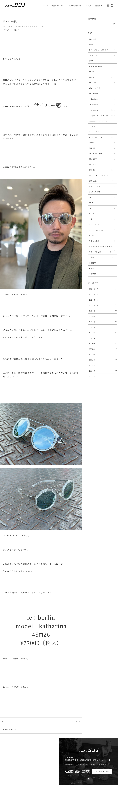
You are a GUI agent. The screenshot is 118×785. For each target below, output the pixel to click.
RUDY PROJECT (96, 153)
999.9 (91, 77)
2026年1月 (93, 305)
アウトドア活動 (95, 252)
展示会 (91, 268)
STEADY (93, 164)
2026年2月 (94, 300)
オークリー (93, 213)
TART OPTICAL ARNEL (100, 175)
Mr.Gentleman (96, 137)
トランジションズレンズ (98, 50)
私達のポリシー (58, 4)
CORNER (93, 55)
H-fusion (93, 99)
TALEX (92, 170)
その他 (91, 235)
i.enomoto (94, 104)
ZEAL (91, 197)
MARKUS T (94, 131)
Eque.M (92, 39)
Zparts (92, 208)
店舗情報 (92, 273)
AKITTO (93, 82)
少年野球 (92, 263)
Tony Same (94, 186)
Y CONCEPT (94, 192)
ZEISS (92, 202)
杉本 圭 (92, 219)
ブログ (88, 4)
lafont (92, 126)
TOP (45, 4)
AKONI (92, 71)
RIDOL (92, 148)
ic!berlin (12, 729)
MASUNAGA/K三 (96, 66)
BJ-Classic (94, 93)
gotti (91, 61)
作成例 (91, 257)
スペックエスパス (96, 230)
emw (91, 44)
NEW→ (76, 721)
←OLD (6, 721)
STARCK (93, 159)
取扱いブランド (75, 4)
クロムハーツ (94, 224)
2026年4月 (94, 289)
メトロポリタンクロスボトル (100, 246)
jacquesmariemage (98, 115)
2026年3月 (94, 294)
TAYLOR (93, 181)
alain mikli (94, 88)
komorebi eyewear (98, 121)
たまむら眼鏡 (94, 241)
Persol (92, 142)
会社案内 (99, 4)
